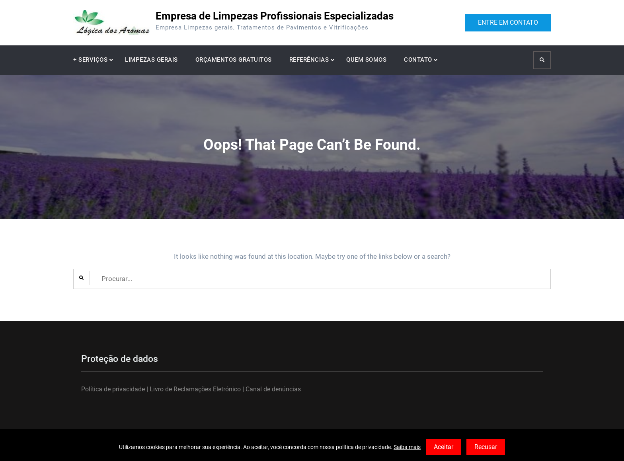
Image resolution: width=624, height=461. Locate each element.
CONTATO (418, 59)
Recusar (485, 447)
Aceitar (443, 447)
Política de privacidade (113, 389)
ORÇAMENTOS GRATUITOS (233, 59)
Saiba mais (407, 447)
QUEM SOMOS (366, 59)
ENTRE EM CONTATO (508, 22)
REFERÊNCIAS (309, 59)
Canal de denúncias (272, 389)
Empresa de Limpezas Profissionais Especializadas (275, 16)
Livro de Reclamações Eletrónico (195, 389)
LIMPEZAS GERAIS (151, 59)
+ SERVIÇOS (90, 59)
